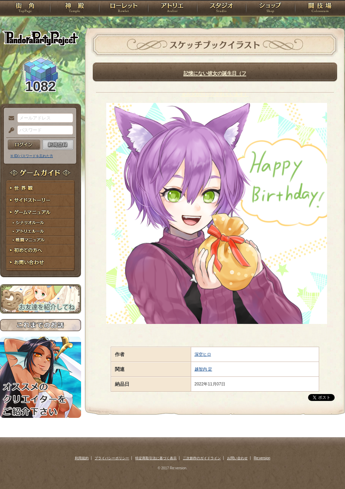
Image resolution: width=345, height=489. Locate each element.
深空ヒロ (203, 354)
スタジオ (221, 8)
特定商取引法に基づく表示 (156, 458)
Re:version (262, 458)
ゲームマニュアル (40, 213)
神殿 (74, 8)
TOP (25, 8)
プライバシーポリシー (112, 458)
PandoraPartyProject (40, 38)
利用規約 (82, 458)
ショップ (270, 8)
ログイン (24, 145)
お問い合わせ (40, 263)
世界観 (40, 188)
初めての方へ (40, 251)
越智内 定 (203, 369)
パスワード (9, 130)
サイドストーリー (40, 200)
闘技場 (320, 8)
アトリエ (172, 8)
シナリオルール (40, 223)
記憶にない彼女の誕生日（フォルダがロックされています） (215, 72)
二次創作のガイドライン (202, 458)
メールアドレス (9, 118)
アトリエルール (40, 231)
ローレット (123, 8)
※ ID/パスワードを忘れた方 (31, 156)
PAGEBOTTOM (327, 470)
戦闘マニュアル (40, 240)
